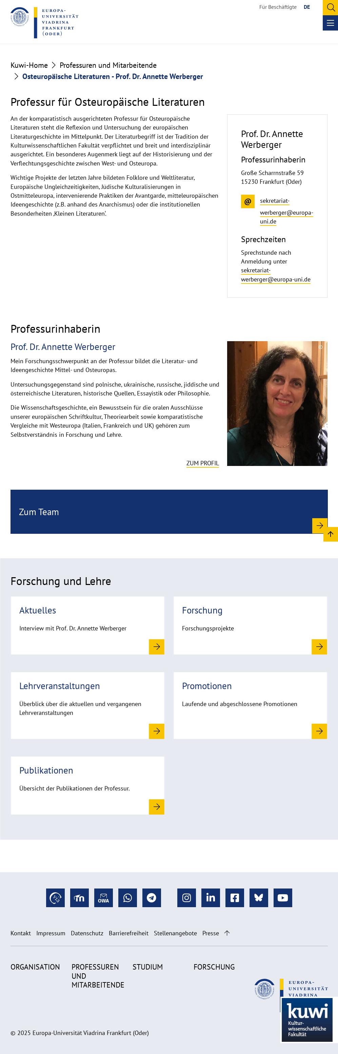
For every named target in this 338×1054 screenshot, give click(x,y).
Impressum (50, 933)
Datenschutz (87, 933)
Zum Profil (202, 463)
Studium (148, 967)
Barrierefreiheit (128, 933)
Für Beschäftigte (278, 6)
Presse (210, 933)
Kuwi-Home (29, 65)
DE (307, 6)
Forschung (214, 967)
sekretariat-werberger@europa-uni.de (276, 274)
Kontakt (21, 933)
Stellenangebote (175, 933)
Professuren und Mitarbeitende (108, 65)
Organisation (35, 967)
